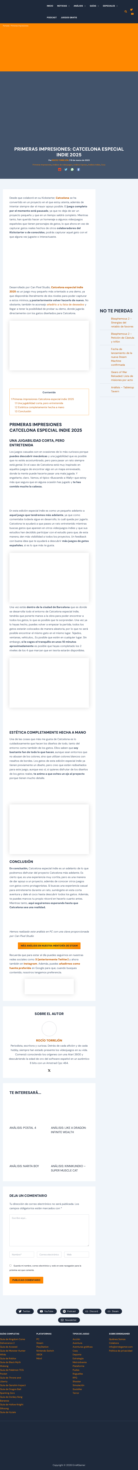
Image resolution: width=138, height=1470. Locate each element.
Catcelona (62, 198)
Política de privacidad (120, 1350)
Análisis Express (80, 164)
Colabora (114, 1343)
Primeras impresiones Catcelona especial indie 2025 (42, 399)
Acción (76, 1339)
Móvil (39, 1358)
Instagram (30, 963)
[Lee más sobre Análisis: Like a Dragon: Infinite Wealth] (70, 1112)
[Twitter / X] (49, 1070)
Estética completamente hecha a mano (39, 407)
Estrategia (78, 1358)
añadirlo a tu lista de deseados (65, 304)
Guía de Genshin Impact (13, 1385)
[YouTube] (132, 14)
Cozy (103, 164)
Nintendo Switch (45, 1350)
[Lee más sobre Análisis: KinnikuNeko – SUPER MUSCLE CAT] (70, 1150)
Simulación (78, 1385)
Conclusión (23, 411)
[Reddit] (59, 169)
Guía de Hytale (8, 1412)
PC (37, 1339)
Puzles (76, 1370)
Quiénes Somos (117, 1339)
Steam (39, 1343)
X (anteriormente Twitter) (52, 959)
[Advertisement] (69, 49)
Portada (6, 26)
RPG (75, 1377)
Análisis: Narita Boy (24, 1166)
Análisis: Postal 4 (22, 1128)
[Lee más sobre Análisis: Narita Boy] (28, 1150)
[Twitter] (131, 9)
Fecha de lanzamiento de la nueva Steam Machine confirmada (121, 357)
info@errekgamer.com (121, 1346)
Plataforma (78, 1366)
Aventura (77, 1343)
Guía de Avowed (8, 1346)
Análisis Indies (94, 164)
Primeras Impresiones (19, 26)
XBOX (39, 1354)
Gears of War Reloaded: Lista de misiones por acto (122, 376)
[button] (68, 6)
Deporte (77, 1354)
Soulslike (77, 1389)
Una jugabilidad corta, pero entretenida (39, 403)
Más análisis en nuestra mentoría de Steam (49, 945)
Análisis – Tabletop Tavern (122, 389)
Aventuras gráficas (83, 1346)
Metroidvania (80, 1362)
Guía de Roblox (8, 1358)
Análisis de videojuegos (62, 164)
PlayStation (42, 1346)
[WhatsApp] (72, 169)
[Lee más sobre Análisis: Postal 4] (28, 1112)
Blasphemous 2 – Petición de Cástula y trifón (122, 337)
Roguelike (78, 1373)
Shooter (77, 1381)
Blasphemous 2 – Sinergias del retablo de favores (122, 322)
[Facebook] (78, 169)
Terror (76, 1393)
